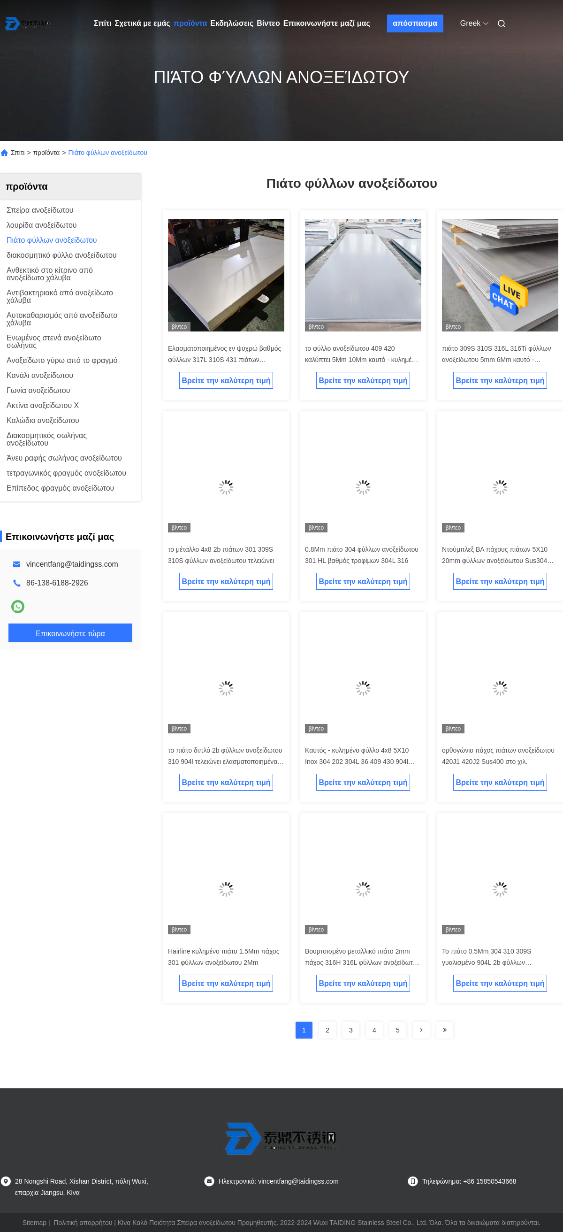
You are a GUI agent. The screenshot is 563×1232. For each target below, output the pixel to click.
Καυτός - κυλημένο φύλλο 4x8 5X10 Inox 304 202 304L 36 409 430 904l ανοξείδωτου (357, 762)
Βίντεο (268, 23)
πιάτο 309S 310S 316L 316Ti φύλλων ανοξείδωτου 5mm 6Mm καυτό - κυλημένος (496, 360)
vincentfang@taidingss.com (72, 564)
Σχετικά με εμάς (142, 23)
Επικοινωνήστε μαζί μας (326, 23)
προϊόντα (190, 23)
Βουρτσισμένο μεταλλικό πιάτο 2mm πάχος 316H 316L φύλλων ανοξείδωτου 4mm (362, 962)
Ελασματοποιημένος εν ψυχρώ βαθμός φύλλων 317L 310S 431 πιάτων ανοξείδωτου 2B (224, 360)
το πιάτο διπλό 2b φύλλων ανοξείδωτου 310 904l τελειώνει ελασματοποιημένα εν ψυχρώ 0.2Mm (225, 762)
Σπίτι (103, 23)
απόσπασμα (415, 23)
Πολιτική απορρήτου (82, 1222)
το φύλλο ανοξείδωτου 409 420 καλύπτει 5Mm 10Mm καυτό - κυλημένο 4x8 (361, 360)
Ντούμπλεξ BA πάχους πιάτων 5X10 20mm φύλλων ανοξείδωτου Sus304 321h (495, 561)
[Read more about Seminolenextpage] (421, 1030)
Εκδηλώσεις (231, 23)
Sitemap (34, 1222)
